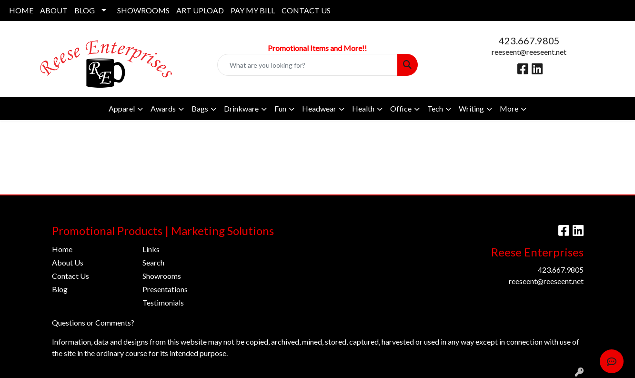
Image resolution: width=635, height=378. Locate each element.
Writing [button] (471, 108)
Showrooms (161, 275)
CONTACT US (306, 10)
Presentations (165, 289)
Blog (60, 289)
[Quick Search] (307, 65)
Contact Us (70, 275)
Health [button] (363, 108)
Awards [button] (163, 108)
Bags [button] (200, 108)
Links (151, 249)
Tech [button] (435, 108)
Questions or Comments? (93, 322)
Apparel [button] (122, 108)
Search (153, 262)
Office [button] (401, 108)
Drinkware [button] (241, 108)
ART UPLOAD (200, 10)
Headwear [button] (319, 108)
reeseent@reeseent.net (529, 51)
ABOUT (54, 10)
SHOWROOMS (143, 10)
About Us (67, 262)
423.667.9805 (529, 40)
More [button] (509, 108)
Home (62, 249)
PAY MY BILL (253, 10)
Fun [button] (280, 108)
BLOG (84, 10)
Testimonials (163, 302)
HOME (21, 10)
